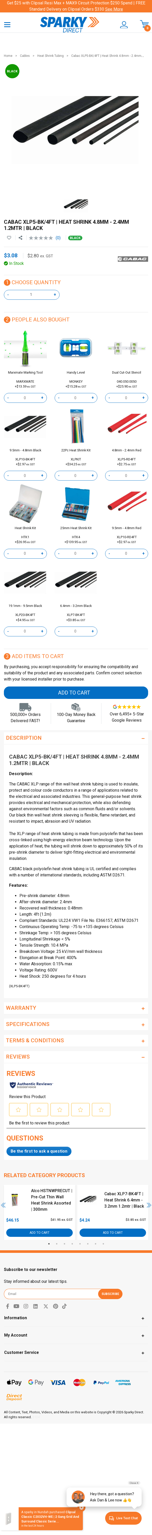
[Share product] (20, 238)
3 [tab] (64, 1243)
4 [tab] (72, 1243)
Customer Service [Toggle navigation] (21, 1352)
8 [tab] (103, 1243)
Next (149, 1205)
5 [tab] (80, 1243)
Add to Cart (74, 693)
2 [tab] (56, 1243)
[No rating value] (42, 238)
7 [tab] (95, 1243)
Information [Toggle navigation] (15, 1317)
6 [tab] (87, 1243)
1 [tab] (49, 1243)
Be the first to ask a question (39, 1151)
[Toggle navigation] (7, 24)
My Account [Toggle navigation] (15, 1335)
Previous (3, 1205)
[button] (121, 24)
